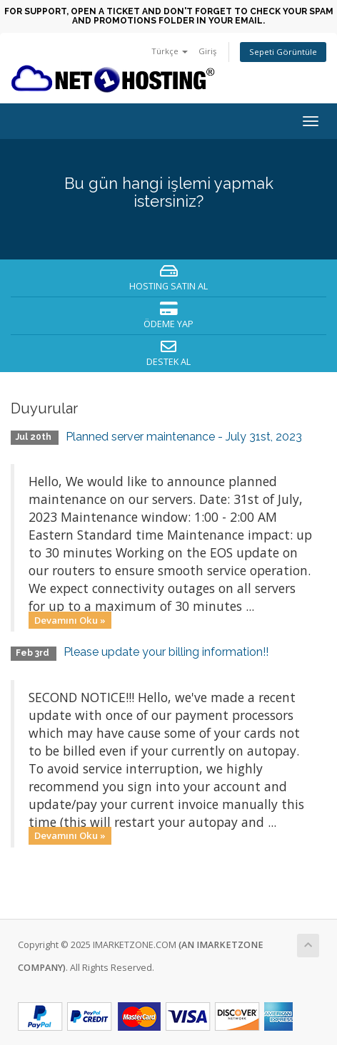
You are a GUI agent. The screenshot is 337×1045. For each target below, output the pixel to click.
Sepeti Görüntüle (283, 51)
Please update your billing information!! (166, 652)
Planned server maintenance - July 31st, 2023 (184, 436)
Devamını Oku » (70, 619)
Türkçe (169, 51)
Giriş (207, 51)
